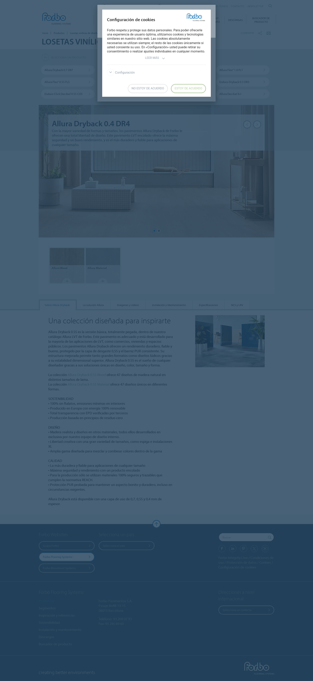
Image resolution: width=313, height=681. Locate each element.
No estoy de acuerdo (148, 88)
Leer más (155, 58)
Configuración (121, 72)
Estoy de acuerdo (188, 88)
